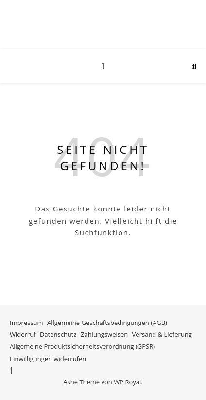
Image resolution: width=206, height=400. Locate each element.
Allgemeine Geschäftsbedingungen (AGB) (107, 322)
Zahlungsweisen (104, 334)
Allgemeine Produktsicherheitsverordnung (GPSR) (82, 346)
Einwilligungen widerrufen (48, 358)
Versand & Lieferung (162, 334)
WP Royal (127, 382)
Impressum (26, 322)
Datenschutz (58, 334)
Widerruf (23, 334)
